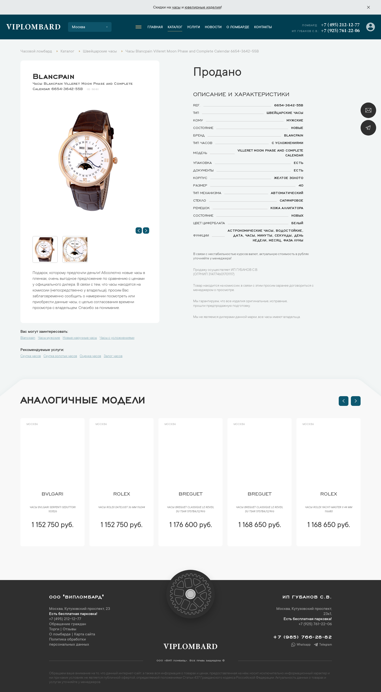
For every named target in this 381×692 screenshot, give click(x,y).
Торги (54, 629)
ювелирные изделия (203, 7)
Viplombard (33, 28)
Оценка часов (90, 356)
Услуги (193, 27)
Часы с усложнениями (117, 338)
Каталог (175, 27)
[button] (139, 230)
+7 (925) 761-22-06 (340, 30)
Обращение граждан (67, 624)
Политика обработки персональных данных (69, 642)
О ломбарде (237, 27)
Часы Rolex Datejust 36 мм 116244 (121, 507)
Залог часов (113, 356)
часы (176, 7)
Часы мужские (49, 338)
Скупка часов (30, 356)
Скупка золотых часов (60, 356)
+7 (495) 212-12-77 (340, 25)
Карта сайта (84, 634)
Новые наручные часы (80, 338)
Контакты (263, 27)
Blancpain (54, 75)
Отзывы (69, 629)
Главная (155, 27)
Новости (213, 27)
